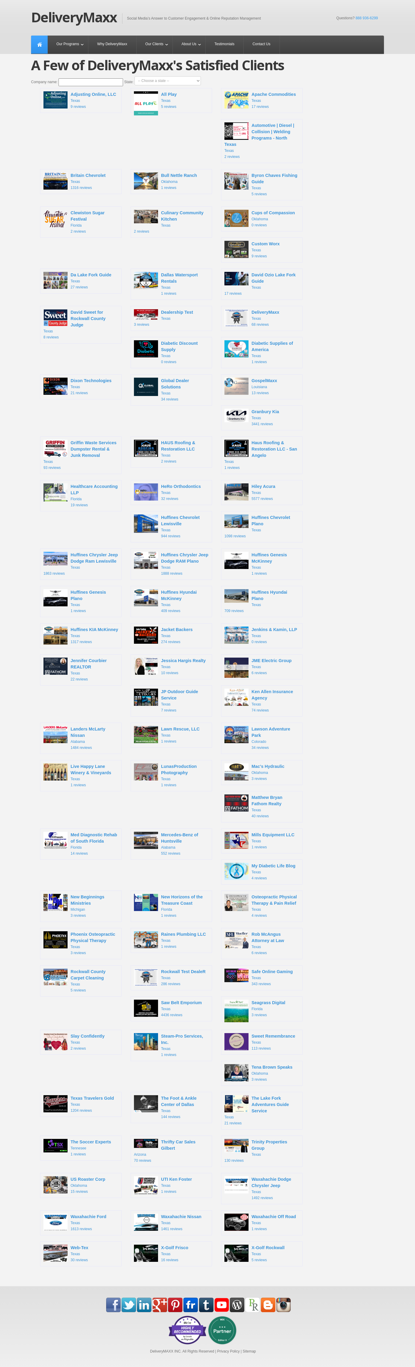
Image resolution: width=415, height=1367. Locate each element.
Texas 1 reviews (166, 284)
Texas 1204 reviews (78, 1104)
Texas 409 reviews (165, 601)
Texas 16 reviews (161, 1254)
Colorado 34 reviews (257, 738)
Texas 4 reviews (260, 872)
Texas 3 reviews (163, 318)
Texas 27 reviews (77, 281)
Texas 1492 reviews (257, 1188)
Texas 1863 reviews (80, 564)
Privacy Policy (228, 1351)
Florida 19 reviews (80, 495)
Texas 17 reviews (260, 100)
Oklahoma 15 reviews (74, 1185)
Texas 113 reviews (259, 1042)
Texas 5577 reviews (249, 492)
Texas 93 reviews (79, 455)
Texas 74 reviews (258, 700)
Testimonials (224, 44)
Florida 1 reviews (168, 906)
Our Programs (67, 44)
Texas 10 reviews (170, 667)
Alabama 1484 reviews (74, 738)
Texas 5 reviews (155, 102)
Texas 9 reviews (79, 100)
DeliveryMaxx (74, 17)
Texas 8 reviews (74, 324)
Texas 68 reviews (251, 318)
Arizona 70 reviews (164, 1151)
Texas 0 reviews (166, 352)
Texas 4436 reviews (168, 1009)
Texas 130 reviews (255, 1151)
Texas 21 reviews (77, 387)
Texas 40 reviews (253, 806)
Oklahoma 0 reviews (259, 219)
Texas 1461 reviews (167, 1223)
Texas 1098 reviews (257, 526)
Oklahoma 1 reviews (165, 181)
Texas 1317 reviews (80, 636)
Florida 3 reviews (254, 1010)
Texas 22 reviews (75, 669)
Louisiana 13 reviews (250, 387)
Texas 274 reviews (163, 636)
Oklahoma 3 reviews (254, 772)
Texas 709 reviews (255, 601)
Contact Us (261, 44)
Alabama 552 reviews (166, 844)
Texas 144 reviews (165, 1107)
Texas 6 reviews (258, 668)
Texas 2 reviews (259, 140)
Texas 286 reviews (170, 978)
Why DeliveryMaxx (112, 44)
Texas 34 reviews (161, 389)
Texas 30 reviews (65, 1254)
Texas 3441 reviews (251, 417)
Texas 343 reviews (258, 977)
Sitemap (249, 1351)
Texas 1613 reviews (74, 1223)
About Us (189, 44)
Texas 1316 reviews (74, 181)
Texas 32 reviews (167, 492)
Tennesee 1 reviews (77, 1147)
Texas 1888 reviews (171, 564)
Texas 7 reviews (166, 700)
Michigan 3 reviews (73, 906)
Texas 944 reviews (167, 526)
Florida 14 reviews (80, 844)
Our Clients (154, 44)
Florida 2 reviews (74, 222)
